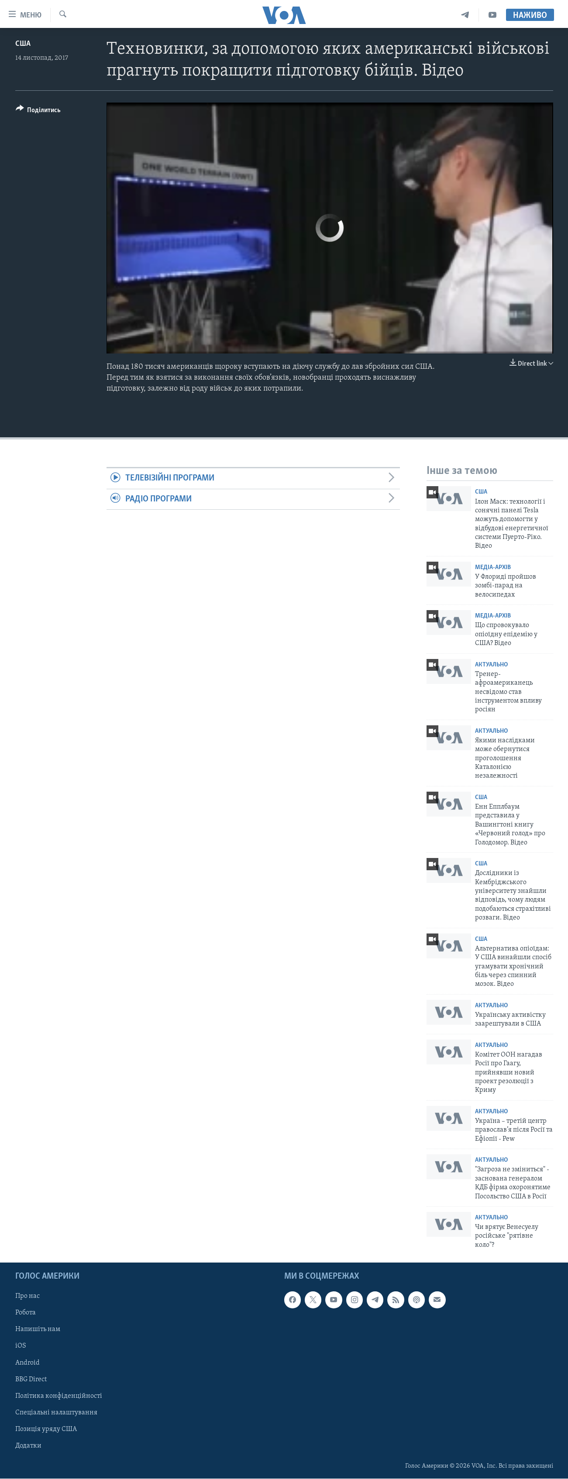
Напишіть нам (37, 1329)
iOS (20, 1346)
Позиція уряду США (46, 1429)
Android (27, 1362)
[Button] (38, 111)
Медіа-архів (493, 567)
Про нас (27, 1296)
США (23, 44)
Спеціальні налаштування (56, 1412)
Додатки (28, 1445)
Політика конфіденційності (58, 1396)
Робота (25, 1313)
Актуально (491, 665)
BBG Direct (31, 1379)
